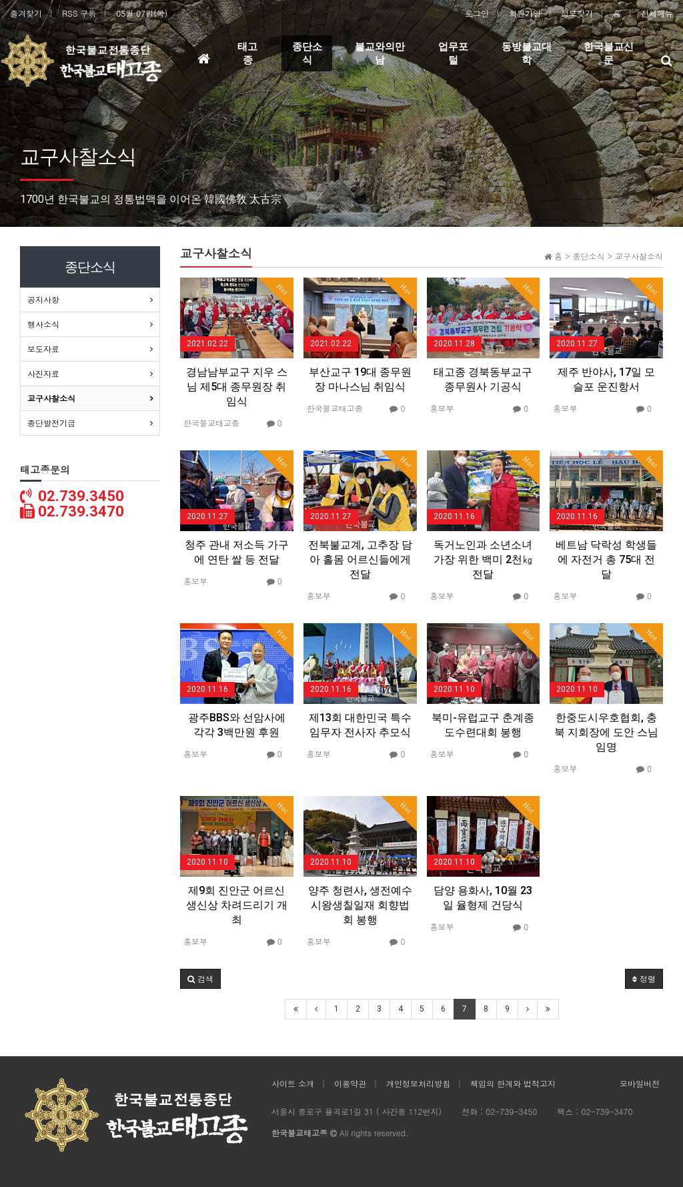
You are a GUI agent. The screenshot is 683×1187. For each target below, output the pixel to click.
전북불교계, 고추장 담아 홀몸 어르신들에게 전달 (360, 559)
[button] (200, 979)
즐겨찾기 (26, 13)
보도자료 (43, 348)
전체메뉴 (657, 13)
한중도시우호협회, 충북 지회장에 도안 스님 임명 (606, 732)
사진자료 (43, 373)
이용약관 (350, 1083)
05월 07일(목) (141, 13)
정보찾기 (577, 13)
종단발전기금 (51, 422)
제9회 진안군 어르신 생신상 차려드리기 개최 (236, 905)
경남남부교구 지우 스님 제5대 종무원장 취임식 (236, 387)
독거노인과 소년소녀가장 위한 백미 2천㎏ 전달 (483, 559)
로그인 (477, 13)
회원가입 (525, 13)
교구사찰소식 (51, 398)
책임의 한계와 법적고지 (513, 1083)
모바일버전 (640, 1083)
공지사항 (43, 299)
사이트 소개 (292, 1083)
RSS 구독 (79, 13)
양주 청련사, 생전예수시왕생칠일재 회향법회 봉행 (360, 905)
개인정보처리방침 (418, 1083)
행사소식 (43, 324)
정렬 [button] (644, 978)
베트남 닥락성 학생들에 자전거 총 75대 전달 (606, 559)
